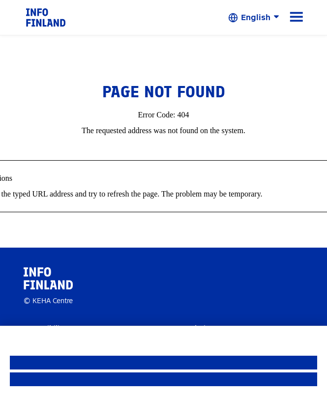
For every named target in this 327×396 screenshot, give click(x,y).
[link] (45, 17)
